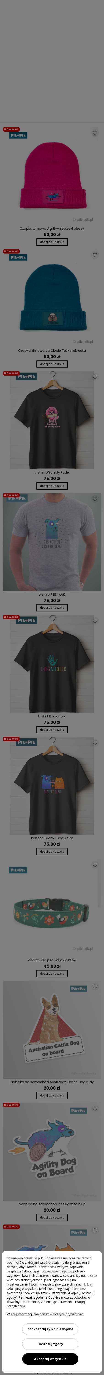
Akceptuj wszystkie (50, 1359)
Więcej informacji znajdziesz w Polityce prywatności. (45, 1314)
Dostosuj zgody (50, 1344)
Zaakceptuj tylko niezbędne (50, 1329)
